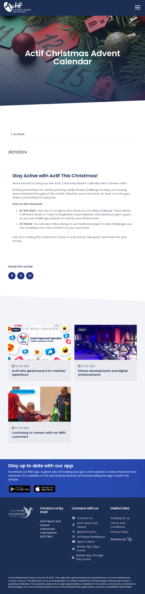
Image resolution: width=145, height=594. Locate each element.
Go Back (18, 134)
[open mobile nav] (137, 7)
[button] (19, 489)
